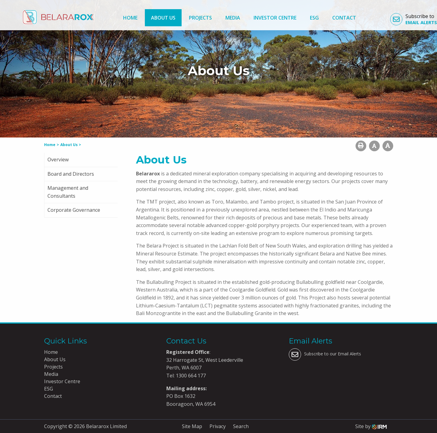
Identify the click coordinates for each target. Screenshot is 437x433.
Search (241, 426)
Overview (58, 159)
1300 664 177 (190, 375)
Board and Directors (70, 174)
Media (232, 17)
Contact (344, 17)
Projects (200, 17)
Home (130, 17)
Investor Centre (275, 17)
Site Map (192, 426)
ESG (314, 17)
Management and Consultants (67, 192)
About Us (163, 17)
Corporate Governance (73, 210)
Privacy (217, 426)
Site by (371, 426)
